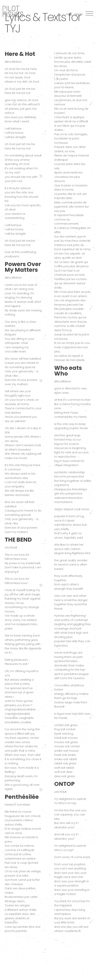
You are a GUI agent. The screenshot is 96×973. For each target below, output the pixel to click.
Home (69, 14)
